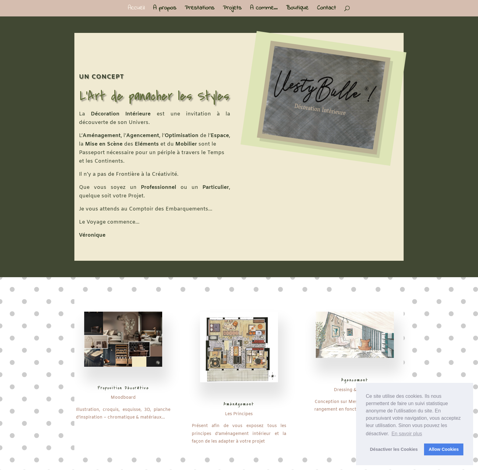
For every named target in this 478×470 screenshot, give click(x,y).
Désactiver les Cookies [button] (394, 449)
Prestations (199, 9)
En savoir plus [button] (406, 433)
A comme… (263, 9)
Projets (232, 9)
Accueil (136, 9)
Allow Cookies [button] (443, 449)
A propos (164, 9)
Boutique (297, 9)
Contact (326, 9)
